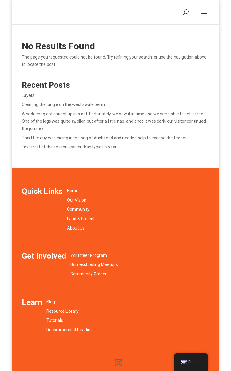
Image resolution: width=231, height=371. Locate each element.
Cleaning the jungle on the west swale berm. (64, 104)
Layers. (28, 95)
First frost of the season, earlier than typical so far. (69, 147)
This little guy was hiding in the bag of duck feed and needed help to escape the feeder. (104, 137)
